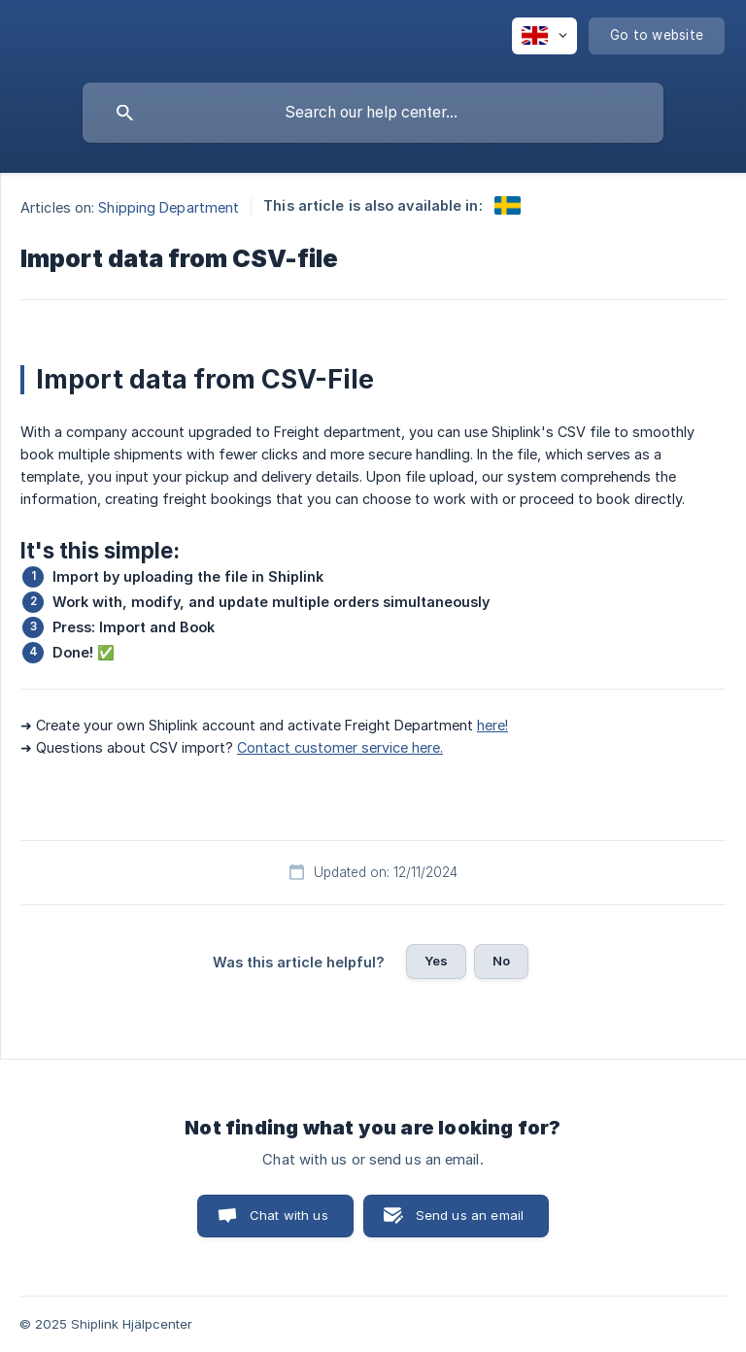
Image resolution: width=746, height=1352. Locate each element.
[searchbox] (373, 113)
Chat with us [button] (289, 1215)
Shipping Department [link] (168, 207)
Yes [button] (436, 960)
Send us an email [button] (470, 1215)
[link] (507, 205)
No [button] (501, 960)
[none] (544, 35)
